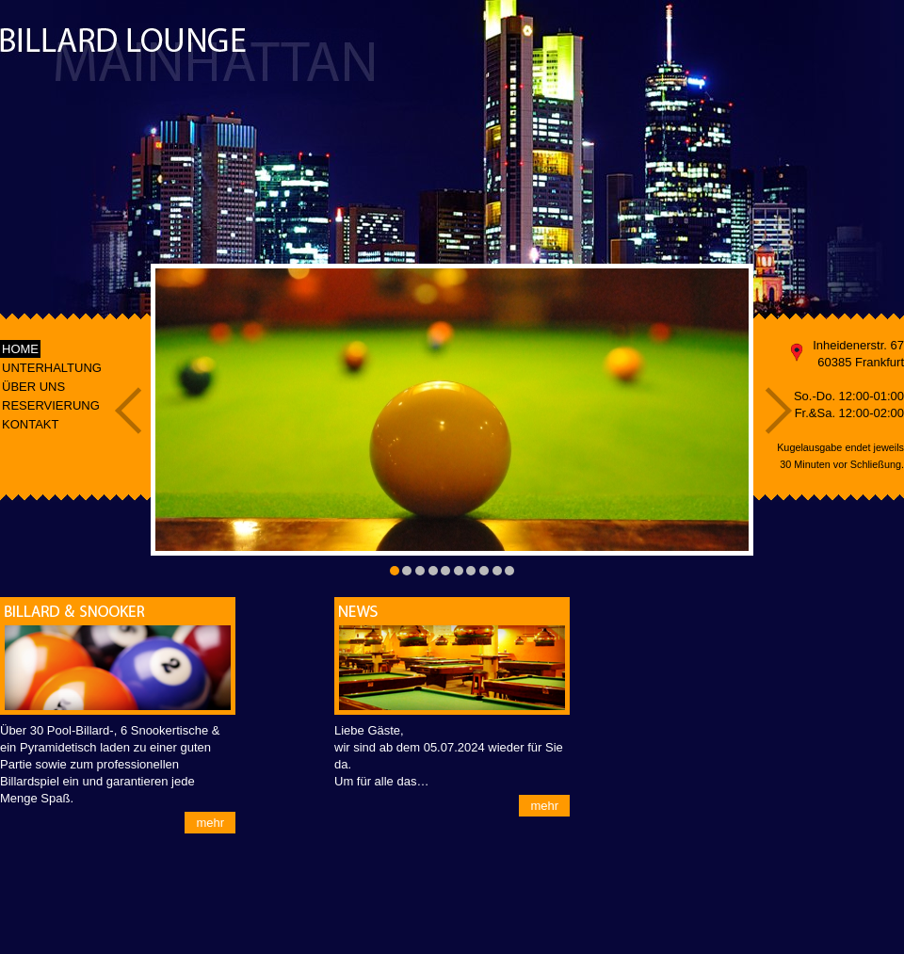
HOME (20, 349)
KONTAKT (30, 424)
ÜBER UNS (33, 387)
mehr (210, 823)
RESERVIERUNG (51, 405)
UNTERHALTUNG (52, 368)
